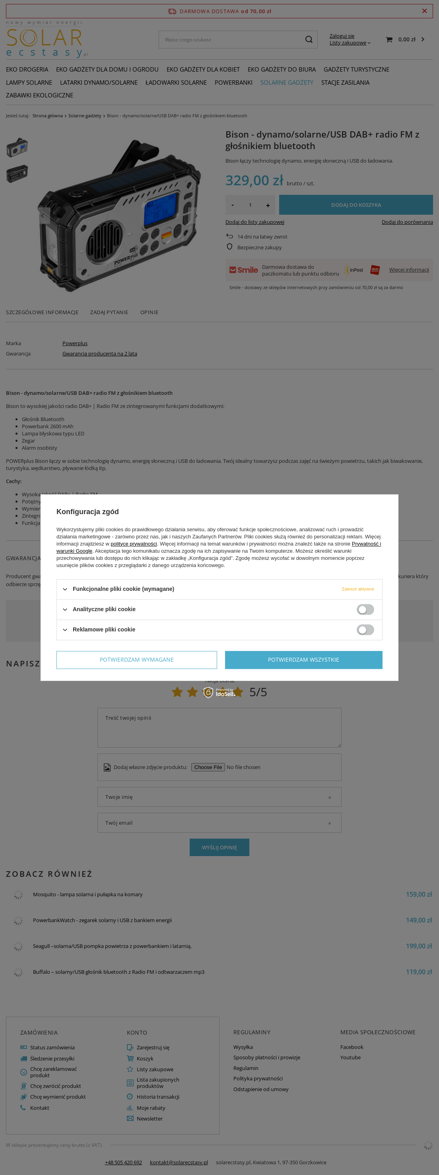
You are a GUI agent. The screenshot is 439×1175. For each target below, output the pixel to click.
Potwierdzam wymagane (137, 659)
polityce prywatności (134, 544)
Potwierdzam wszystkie (303, 659)
